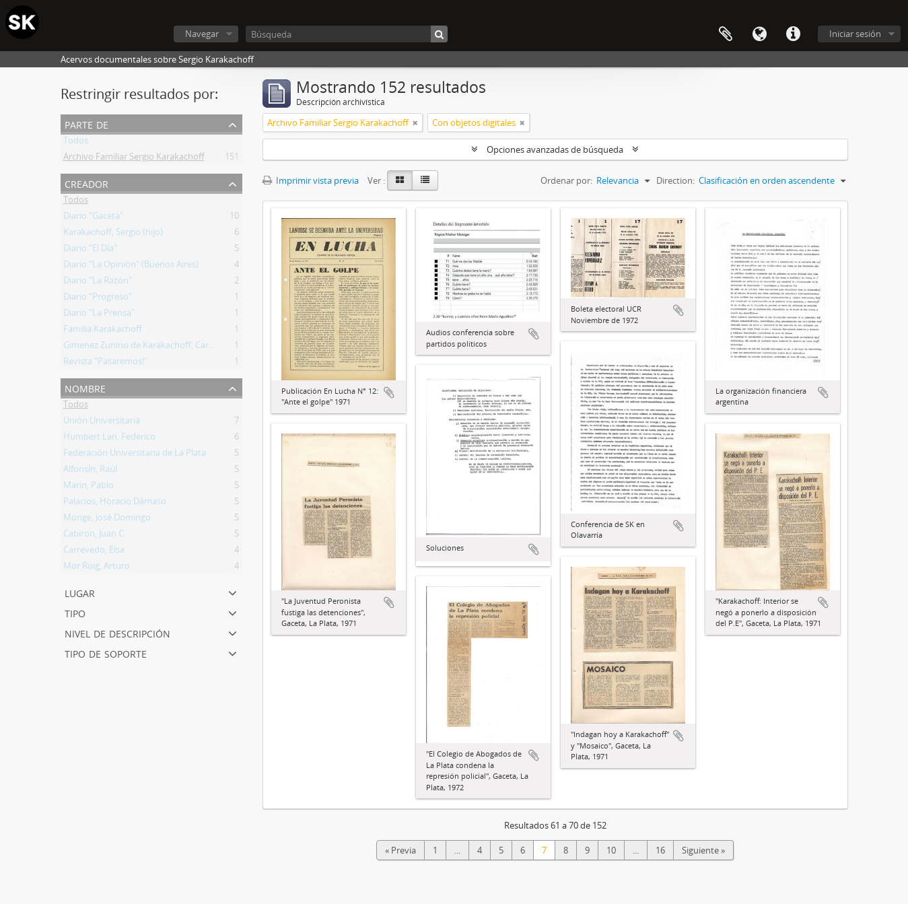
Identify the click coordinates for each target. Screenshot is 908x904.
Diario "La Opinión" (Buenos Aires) (131, 266)
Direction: (675, 180)
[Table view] (425, 180)
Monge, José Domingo (107, 520)
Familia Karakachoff (102, 331)
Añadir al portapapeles (389, 392)
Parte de (86, 123)
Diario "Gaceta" (93, 218)
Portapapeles (725, 34)
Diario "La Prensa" (99, 315)
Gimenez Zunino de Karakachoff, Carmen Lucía (156, 347)
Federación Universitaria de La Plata (134, 455)
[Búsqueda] (347, 34)
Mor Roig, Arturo (96, 568)
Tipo (75, 612)
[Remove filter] (415, 122)
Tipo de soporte (106, 653)
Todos (75, 143)
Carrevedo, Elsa (94, 552)
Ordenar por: (566, 180)
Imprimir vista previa (311, 180)
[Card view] (400, 180)
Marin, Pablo (88, 487)
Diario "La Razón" (97, 283)
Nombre (85, 387)
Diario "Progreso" (97, 299)
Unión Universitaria (101, 423)
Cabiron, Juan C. (94, 536)
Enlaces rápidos (793, 34)
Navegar (202, 34)
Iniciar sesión (855, 34)
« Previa (400, 850)
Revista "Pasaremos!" (105, 363)
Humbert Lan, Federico (109, 439)
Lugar (80, 592)
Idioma (759, 34)
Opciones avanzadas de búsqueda (555, 149)
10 (611, 850)
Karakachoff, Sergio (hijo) (113, 234)
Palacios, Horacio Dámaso (114, 503)
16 (660, 850)
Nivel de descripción (117, 632)
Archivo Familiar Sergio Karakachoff (134, 159)
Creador (86, 183)
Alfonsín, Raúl (90, 471)
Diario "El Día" (90, 250)
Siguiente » (703, 850)
